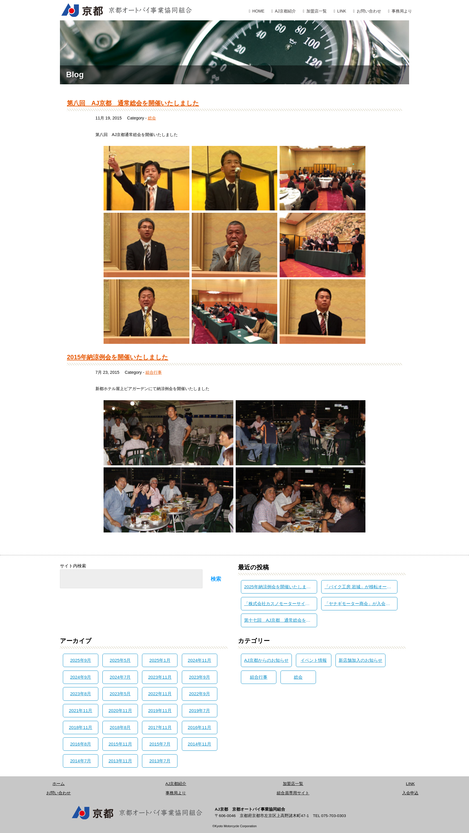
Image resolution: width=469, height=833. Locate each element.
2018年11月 (81, 727)
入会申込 (410, 793)
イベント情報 (314, 660)
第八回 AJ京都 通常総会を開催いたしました (133, 103)
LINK (341, 11)
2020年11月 (120, 710)
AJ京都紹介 (285, 11)
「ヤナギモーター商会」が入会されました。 (360, 603)
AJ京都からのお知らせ (266, 660)
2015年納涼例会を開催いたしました (117, 357)
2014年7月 (80, 760)
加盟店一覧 (316, 11)
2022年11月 (160, 693)
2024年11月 (199, 660)
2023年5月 (120, 693)
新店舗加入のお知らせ (360, 660)
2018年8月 (120, 727)
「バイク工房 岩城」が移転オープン (359, 586)
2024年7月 (120, 677)
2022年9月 (199, 693)
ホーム (58, 784)
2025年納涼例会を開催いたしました (279, 586)
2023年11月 (160, 677)
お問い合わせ (369, 11)
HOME (258, 11)
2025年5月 (120, 660)
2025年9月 (80, 660)
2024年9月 (80, 677)
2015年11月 (120, 743)
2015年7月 (159, 743)
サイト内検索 (73, 565)
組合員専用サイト (293, 793)
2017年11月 (160, 727)
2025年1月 (159, 660)
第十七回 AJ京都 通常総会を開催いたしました (280, 620)
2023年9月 (199, 677)
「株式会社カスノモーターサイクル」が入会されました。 (280, 603)
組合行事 (153, 372)
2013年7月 (159, 760)
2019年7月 (199, 710)
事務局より (402, 11)
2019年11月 (160, 710)
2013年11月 (120, 760)
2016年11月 (199, 727)
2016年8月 (80, 743)
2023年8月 (80, 693)
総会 (152, 118)
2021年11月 (81, 710)
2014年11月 (199, 743)
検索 (216, 579)
